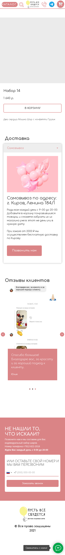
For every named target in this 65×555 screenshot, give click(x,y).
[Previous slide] (3, 335)
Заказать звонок (32, 484)
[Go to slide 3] (35, 389)
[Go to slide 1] (29, 389)
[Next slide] (62, 335)
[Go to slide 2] (32, 389)
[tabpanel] (32, 207)
